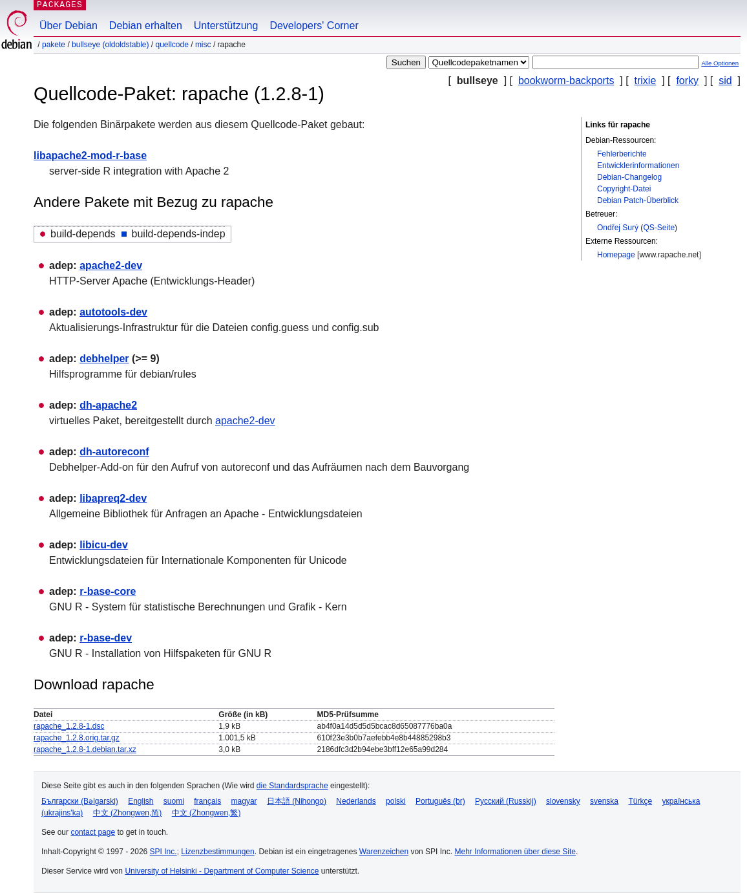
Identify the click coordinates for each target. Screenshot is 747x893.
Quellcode (171, 44)
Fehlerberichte (622, 153)
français (207, 801)
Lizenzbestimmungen (217, 851)
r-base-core (107, 591)
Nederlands (355, 801)
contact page (92, 832)
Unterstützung (226, 25)
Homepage (616, 254)
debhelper (104, 358)
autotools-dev (113, 312)
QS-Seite (659, 227)
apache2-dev (110, 265)
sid (725, 80)
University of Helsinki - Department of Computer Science (222, 871)
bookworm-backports (566, 80)
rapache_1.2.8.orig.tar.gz (77, 737)
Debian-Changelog (629, 177)
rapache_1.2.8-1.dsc (69, 726)
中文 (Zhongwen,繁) (206, 812)
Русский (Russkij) (505, 801)
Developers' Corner (313, 25)
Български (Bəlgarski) (79, 801)
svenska (604, 801)
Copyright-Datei (624, 188)
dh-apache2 (108, 405)
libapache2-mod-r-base (90, 155)
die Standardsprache (292, 785)
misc (203, 44)
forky (687, 80)
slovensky (563, 801)
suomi (173, 801)
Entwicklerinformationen (638, 165)
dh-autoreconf (114, 451)
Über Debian (68, 25)
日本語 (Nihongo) (296, 801)
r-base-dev (105, 637)
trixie (646, 80)
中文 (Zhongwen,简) (127, 812)
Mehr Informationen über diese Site (514, 851)
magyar (244, 801)
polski (396, 801)
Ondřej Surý (617, 227)
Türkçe (640, 801)
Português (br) (440, 801)
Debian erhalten (145, 25)
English (140, 801)
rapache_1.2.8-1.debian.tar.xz (85, 749)
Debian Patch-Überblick (638, 200)
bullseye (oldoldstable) (110, 44)
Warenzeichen (383, 851)
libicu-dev (103, 544)
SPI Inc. (163, 851)
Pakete (53, 44)
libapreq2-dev (113, 498)
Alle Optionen (720, 63)
